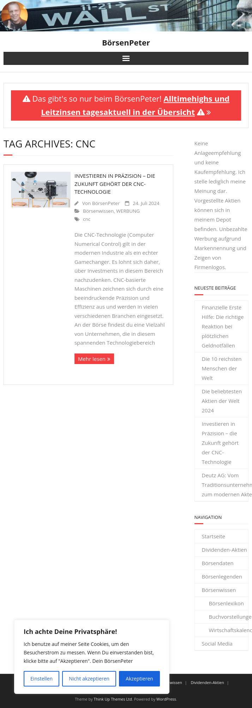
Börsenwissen (98, 211)
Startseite (214, 536)
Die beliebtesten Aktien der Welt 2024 (222, 401)
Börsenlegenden (222, 576)
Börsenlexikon (226, 603)
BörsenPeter (106, 203)
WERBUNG (128, 211)
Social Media (217, 643)
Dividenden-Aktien (224, 549)
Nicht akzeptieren (89, 678)
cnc (86, 219)
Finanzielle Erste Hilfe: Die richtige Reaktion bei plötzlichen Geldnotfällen (223, 326)
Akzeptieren (139, 678)
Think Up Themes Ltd (113, 699)
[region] (91, 657)
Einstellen (41, 678)
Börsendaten (218, 563)
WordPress (166, 699)
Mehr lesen (92, 358)
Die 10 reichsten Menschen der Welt (222, 368)
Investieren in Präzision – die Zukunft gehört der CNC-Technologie (114, 183)
